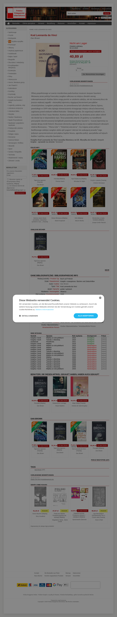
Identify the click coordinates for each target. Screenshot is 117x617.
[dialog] (58, 308)
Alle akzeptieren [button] (86, 316)
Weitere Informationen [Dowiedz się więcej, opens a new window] (45, 309)
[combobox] (100, 298)
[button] (28, 316)
